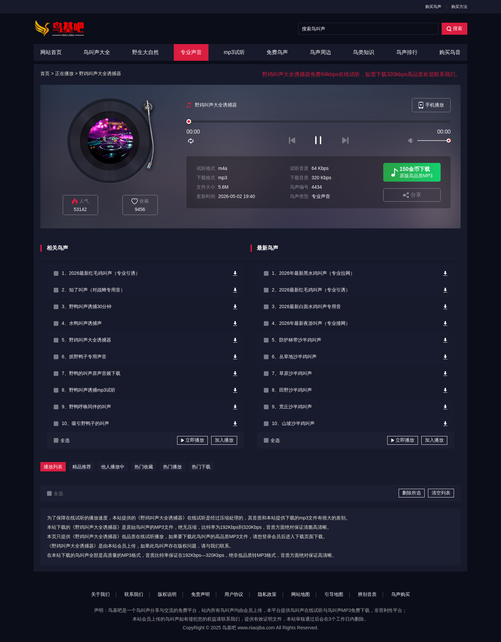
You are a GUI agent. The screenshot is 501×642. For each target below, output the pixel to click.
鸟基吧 (229, 627)
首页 (45, 73)
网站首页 (51, 52)
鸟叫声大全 (96, 52)
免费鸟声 (277, 52)
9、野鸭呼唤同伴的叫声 (86, 406)
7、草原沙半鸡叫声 (292, 373)
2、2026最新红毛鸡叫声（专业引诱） (311, 289)
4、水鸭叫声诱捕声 (82, 323)
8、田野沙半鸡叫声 (292, 390)
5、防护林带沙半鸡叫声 (296, 340)
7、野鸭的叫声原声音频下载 (91, 373)
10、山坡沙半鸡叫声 (293, 423)
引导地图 (334, 594)
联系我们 (133, 594)
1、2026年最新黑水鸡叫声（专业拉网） (313, 273)
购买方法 (459, 6)
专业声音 (191, 52)
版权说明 (167, 594)
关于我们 (100, 594)
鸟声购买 (400, 594)
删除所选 (411, 492)
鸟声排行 (407, 52)
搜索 (454, 28)
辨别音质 (367, 594)
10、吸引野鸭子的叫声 (85, 423)
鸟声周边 (320, 52)
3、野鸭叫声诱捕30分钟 (86, 306)
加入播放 (224, 440)
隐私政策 (267, 594)
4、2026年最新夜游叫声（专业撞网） (311, 323)
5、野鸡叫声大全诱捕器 (86, 340)
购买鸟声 (433, 6)
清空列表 (441, 492)
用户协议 (233, 594)
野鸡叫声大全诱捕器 (100, 73)
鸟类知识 (363, 52)
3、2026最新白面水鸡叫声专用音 (306, 306)
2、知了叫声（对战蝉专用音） (93, 289)
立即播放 (192, 440)
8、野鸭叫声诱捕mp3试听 (88, 390)
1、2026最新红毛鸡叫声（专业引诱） (101, 273)
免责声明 (200, 594)
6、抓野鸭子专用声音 (84, 356)
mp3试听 (234, 52)
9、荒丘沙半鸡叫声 (292, 406)
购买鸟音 (450, 52)
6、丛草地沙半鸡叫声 (294, 356)
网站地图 (300, 594)
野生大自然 (145, 52)
